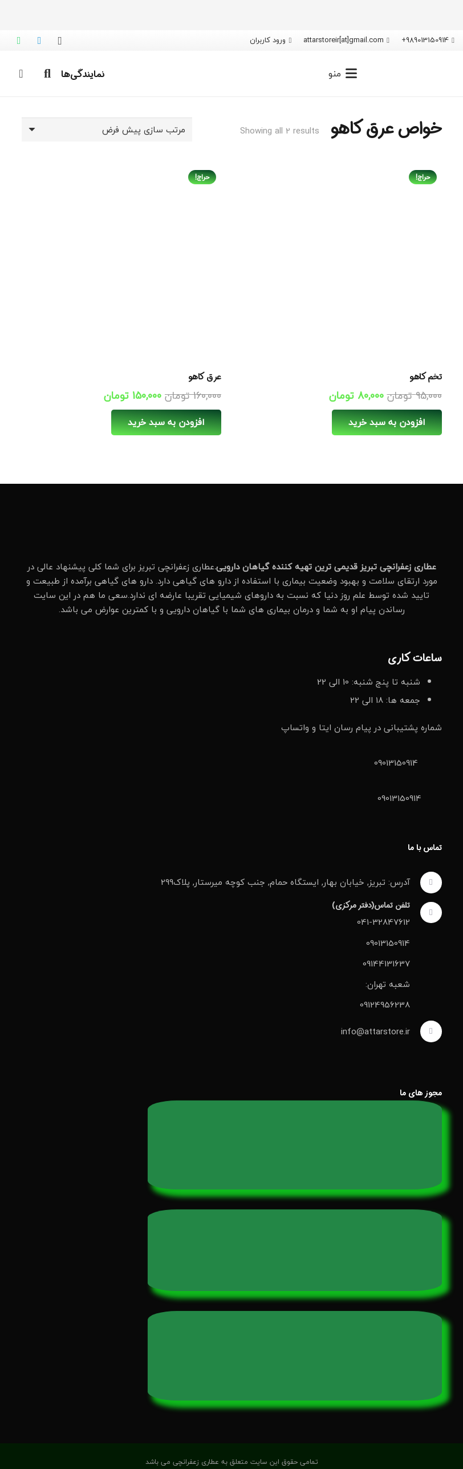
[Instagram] (60, 40)
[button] (343, 73)
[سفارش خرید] (107, 129)
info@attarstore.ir (375, 1031)
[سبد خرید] (21, 73)
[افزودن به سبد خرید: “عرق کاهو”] (166, 422)
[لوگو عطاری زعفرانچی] (415, 73)
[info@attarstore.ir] (426, 1031)
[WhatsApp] (19, 40)
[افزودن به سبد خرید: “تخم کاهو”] (387, 422)
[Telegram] (39, 40)
